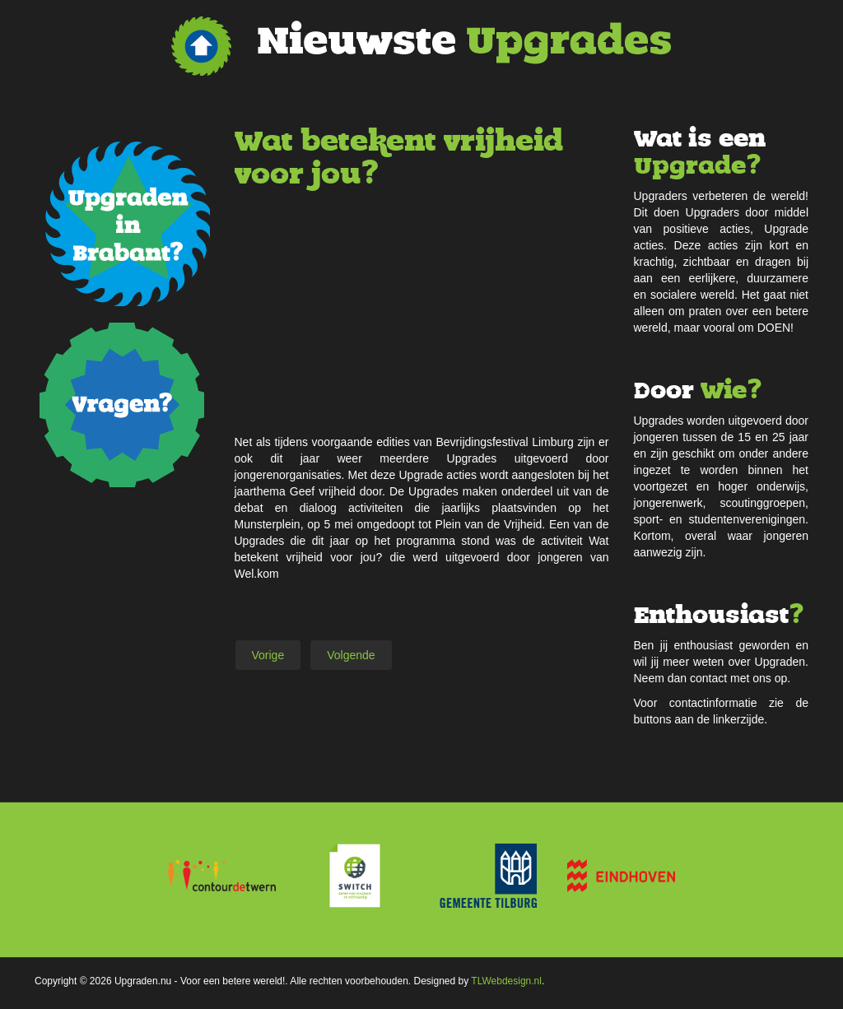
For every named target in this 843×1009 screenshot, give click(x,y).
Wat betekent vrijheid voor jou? (399, 157)
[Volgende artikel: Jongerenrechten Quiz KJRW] (351, 655)
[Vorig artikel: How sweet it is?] (268, 655)
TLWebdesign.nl (506, 981)
